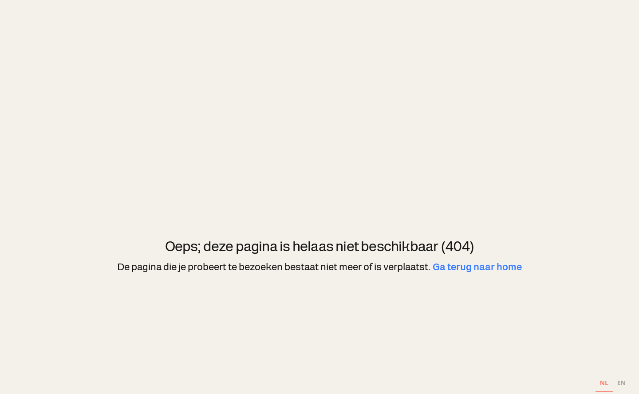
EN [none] (621, 382)
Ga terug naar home (477, 267)
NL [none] (604, 382)
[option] (621, 384)
